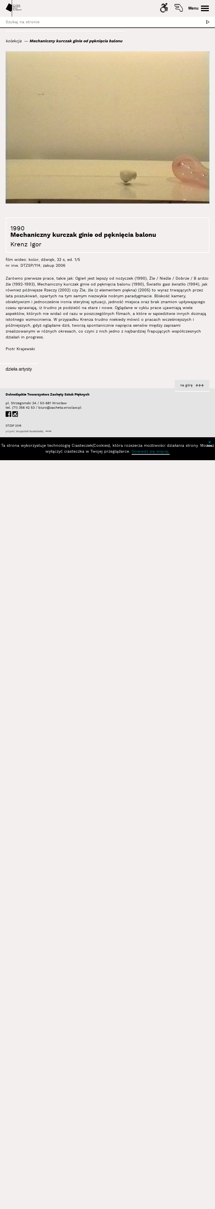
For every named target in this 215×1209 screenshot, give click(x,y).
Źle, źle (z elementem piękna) (68, 1099)
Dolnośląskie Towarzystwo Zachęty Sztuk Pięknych (47, 1139)
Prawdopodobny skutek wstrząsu (64, 675)
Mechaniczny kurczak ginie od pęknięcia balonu (75, 41)
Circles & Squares (192, 779)
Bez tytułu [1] (84, 992)
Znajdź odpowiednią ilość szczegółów (60, 569)
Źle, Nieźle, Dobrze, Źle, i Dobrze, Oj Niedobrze (163, 463)
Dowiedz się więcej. (151, 1196)
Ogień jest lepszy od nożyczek (68, 782)
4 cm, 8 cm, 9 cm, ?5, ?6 (184, 1099)
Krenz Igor (25, 244)
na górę (186, 1130)
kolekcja (14, 41)
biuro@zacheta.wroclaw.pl (41, 1152)
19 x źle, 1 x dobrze (190, 567)
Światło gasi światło (189, 884)
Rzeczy (202, 673)
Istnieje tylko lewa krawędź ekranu (63, 887)
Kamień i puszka (81, 464)
